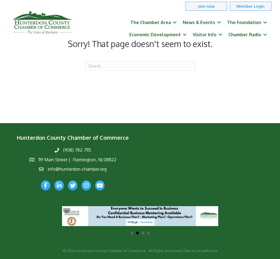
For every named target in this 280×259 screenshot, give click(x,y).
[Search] (140, 66)
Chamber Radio (244, 34)
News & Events (199, 22)
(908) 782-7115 (77, 150)
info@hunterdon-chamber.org (77, 169)
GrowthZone (206, 250)
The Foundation (244, 22)
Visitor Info (205, 34)
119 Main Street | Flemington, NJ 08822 (77, 159)
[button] (206, 6)
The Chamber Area (150, 22)
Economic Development (155, 34)
